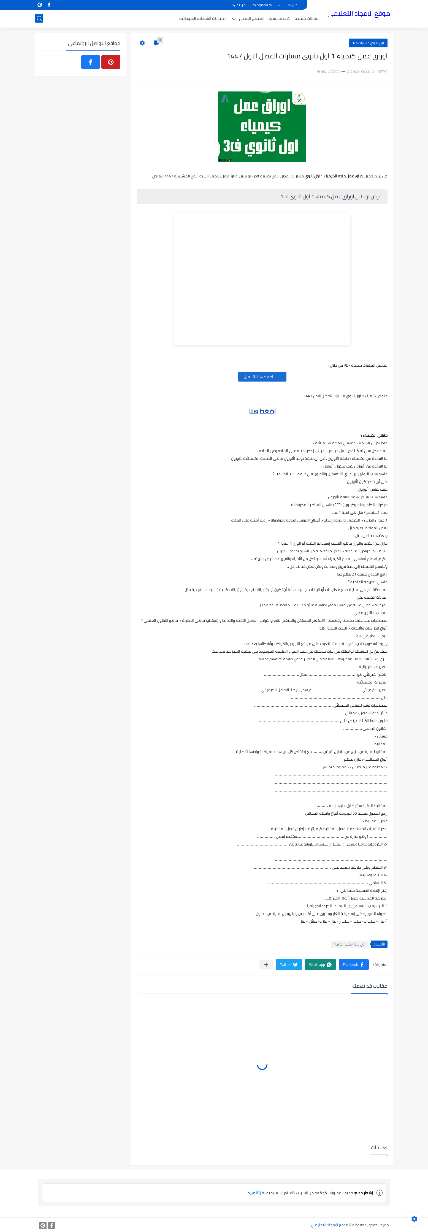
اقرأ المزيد (256, 1192)
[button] (354, 964)
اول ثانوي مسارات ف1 (368, 43)
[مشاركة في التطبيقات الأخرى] (266, 964)
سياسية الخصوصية (267, 5)
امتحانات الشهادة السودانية (203, 18)
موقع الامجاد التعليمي (358, 13)
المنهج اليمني (251, 18)
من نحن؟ (238, 5)
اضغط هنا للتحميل (262, 376)
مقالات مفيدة (307, 18)
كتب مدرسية (280, 18)
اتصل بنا (293, 5)
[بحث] (39, 18)
